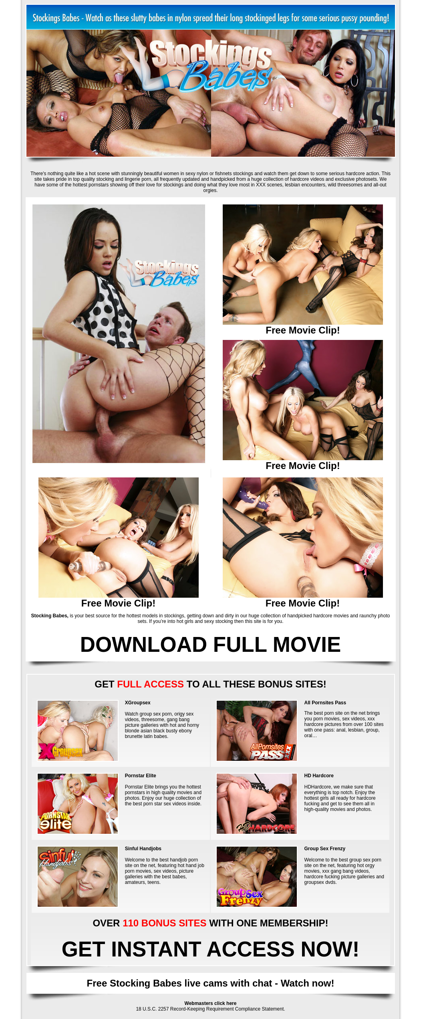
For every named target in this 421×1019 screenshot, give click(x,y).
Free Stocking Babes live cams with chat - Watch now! (210, 983)
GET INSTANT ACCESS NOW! (211, 949)
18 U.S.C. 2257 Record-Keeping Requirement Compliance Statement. (210, 1009)
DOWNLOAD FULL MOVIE (210, 644)
